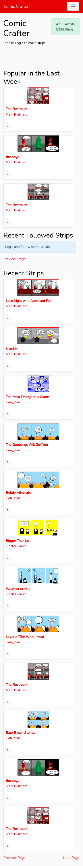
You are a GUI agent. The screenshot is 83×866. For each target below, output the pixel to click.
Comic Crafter (16, 6)
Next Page (71, 858)
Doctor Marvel (17, 546)
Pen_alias (13, 402)
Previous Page (14, 259)
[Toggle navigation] (73, 6)
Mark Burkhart (16, 114)
